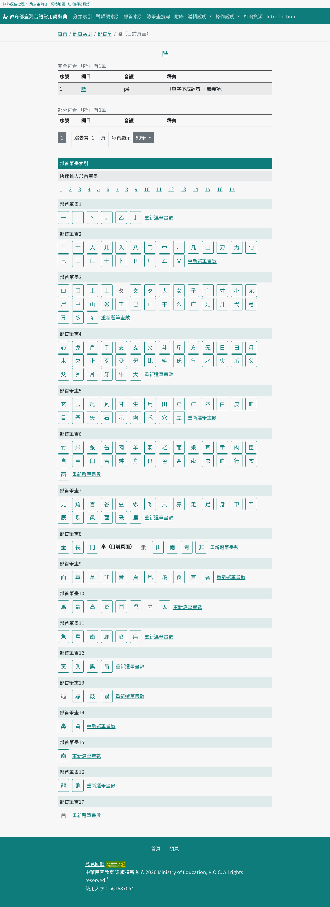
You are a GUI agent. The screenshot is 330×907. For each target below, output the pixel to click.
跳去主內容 (38, 4)
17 (232, 189)
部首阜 (105, 33)
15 (207, 189)
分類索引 (82, 16)
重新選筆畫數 (158, 217)
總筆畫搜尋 (158, 16)
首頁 (62, 33)
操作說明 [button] (225, 16)
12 (171, 189)
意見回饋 (94, 863)
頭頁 (174, 848)
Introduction (281, 16)
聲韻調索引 (108, 16)
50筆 (141, 137)
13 (183, 189)
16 (220, 189)
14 (195, 189)
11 (159, 189)
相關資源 (253, 16)
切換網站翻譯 (79, 4)
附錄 (179, 16)
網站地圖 (57, 4)
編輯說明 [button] (197, 16)
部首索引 (133, 16)
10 (147, 189)
